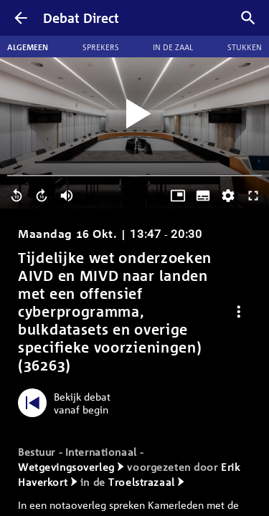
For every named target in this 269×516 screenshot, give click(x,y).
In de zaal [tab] (173, 47)
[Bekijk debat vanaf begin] (68, 402)
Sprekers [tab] (100, 47)
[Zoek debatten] (248, 18)
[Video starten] (135, 114)
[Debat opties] (239, 311)
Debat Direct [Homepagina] (81, 18)
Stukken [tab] (244, 47)
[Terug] (20, 18)
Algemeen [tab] (27, 46)
